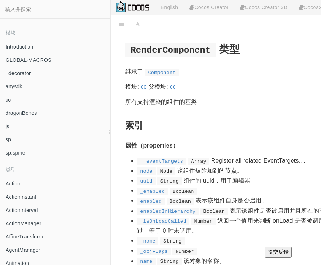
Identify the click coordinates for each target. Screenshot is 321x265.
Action (13, 184)
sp (8, 139)
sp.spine (15, 153)
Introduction (20, 47)
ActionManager (23, 223)
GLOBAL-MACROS (29, 60)
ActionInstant (21, 197)
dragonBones (21, 113)
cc (8, 100)
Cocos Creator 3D (263, 7)
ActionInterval (22, 210)
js (8, 126)
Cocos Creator (208, 7)
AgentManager (23, 250)
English (169, 7)
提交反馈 (278, 252)
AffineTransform (24, 237)
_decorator (18, 73)
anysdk (14, 86)
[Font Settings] (138, 24)
